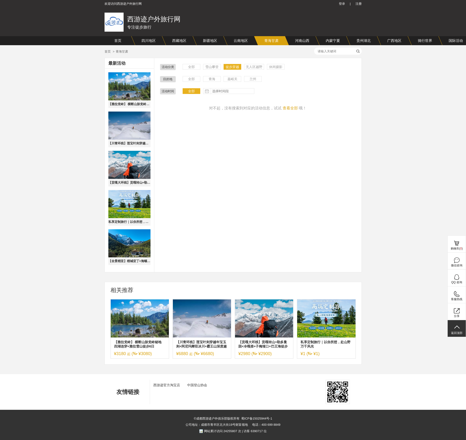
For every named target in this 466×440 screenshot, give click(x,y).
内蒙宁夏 (333, 41)
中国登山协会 (197, 385)
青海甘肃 (271, 41)
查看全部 (290, 108)
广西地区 (394, 41)
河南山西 (302, 41)
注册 (359, 3)
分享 (457, 316)
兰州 (253, 79)
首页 (117, 41)
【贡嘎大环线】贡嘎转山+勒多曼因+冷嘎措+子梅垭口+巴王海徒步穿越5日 (129, 182)
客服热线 (456, 299)
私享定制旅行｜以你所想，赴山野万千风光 (129, 222)
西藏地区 (179, 41)
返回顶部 (456, 333)
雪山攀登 (212, 67)
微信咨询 (456, 265)
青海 (212, 79)
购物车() (457, 248)
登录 (342, 3)
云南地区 (241, 41)
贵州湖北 (363, 41)
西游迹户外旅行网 (153, 19)
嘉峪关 (232, 79)
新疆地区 (210, 41)
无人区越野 (254, 67)
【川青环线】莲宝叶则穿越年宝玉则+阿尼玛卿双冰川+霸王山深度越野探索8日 (129, 143)
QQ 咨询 (456, 282)
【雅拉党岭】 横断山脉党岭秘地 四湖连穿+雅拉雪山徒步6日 (129, 104)
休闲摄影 (275, 67)
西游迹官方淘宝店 (166, 385)
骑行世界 (425, 41)
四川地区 (148, 41)
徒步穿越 (232, 67)
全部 (191, 67)
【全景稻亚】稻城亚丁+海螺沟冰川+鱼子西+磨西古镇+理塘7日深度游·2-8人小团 (129, 261)
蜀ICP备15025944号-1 (256, 418)
